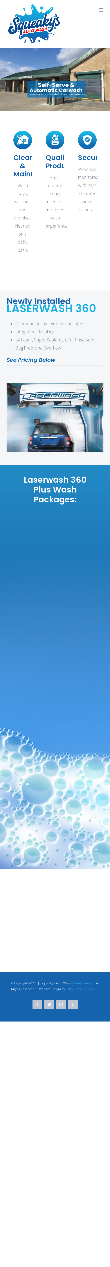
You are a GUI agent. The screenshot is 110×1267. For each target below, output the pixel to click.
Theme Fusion (81, 1102)
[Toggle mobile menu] (101, 10)
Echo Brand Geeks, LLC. (82, 1108)
